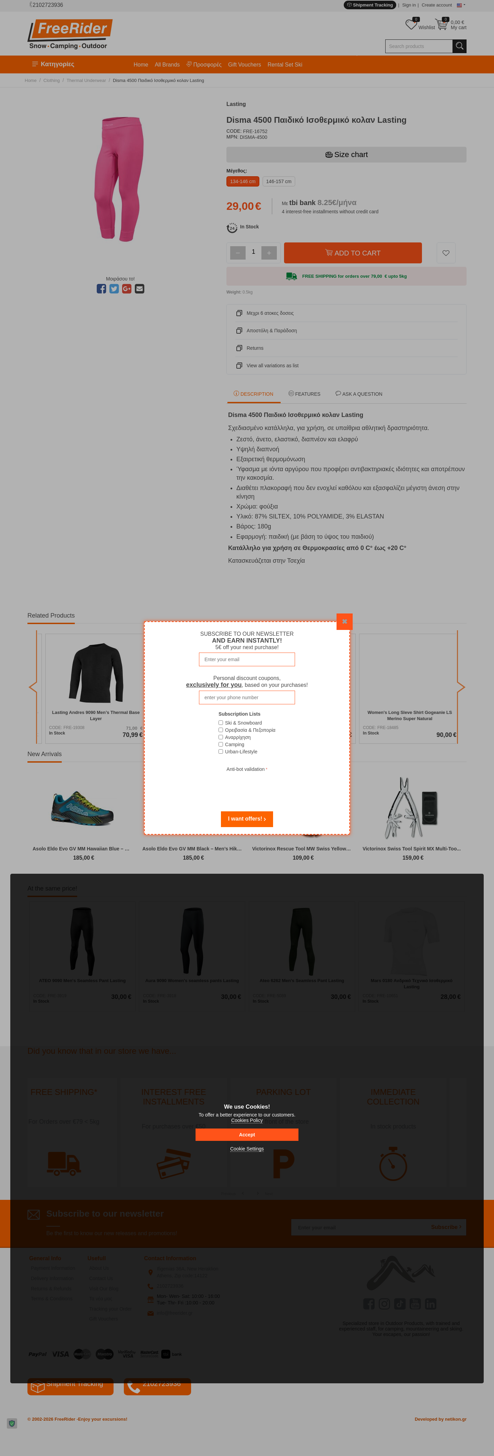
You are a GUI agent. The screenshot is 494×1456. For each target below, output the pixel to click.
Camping (234, 744)
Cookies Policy (247, 1120)
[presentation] (247, 787)
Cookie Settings (247, 1148)
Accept (247, 1134)
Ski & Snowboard (243, 723)
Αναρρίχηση (238, 737)
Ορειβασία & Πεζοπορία (250, 730)
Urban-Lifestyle (241, 751)
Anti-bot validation (245, 769)
